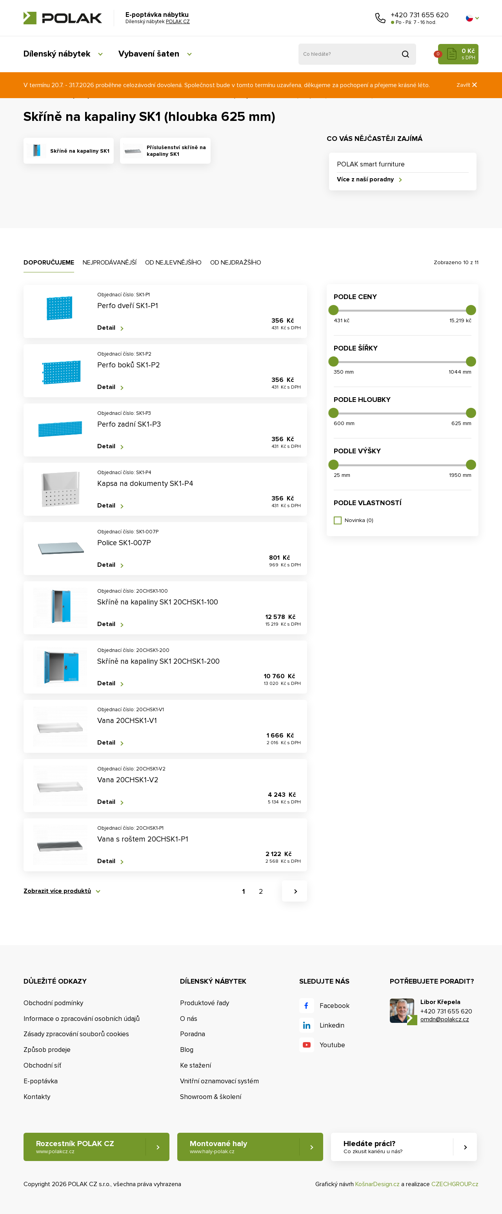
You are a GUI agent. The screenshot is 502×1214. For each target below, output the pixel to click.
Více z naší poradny (365, 179)
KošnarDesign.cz (377, 1184)
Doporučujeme (49, 263)
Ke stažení (195, 1065)
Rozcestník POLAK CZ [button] (75, 1147)
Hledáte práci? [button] (373, 1147)
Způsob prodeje (47, 1050)
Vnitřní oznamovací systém (219, 1081)
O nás (188, 1019)
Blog (186, 1050)
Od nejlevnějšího (173, 263)
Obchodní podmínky (53, 1003)
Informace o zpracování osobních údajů (82, 1019)
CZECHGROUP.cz (454, 1184)
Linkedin (332, 1025)
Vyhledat (405, 54)
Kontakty (37, 1097)
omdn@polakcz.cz (444, 1019)
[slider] (333, 310)
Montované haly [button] (218, 1147)
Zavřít (467, 85)
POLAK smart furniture (371, 164)
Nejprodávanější (109, 263)
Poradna (192, 1034)
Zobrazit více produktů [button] (57, 891)
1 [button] (243, 891)
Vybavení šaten (148, 54)
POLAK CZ (63, 18)
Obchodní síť (42, 1065)
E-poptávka (41, 1081)
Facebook (334, 1006)
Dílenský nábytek (57, 54)
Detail (106, 328)
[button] (472, 18)
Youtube (332, 1045)
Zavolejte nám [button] (380, 18)
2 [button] (261, 891)
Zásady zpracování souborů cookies (76, 1034)
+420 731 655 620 (420, 14)
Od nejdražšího (235, 263)
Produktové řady (204, 1003)
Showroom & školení (210, 1097)
